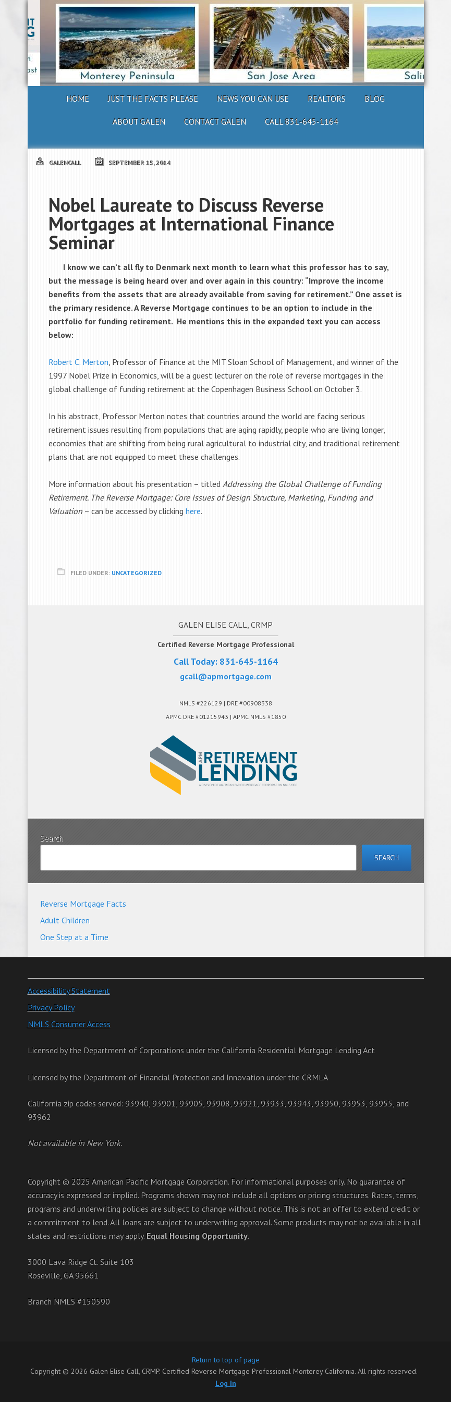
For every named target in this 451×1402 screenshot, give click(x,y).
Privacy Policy (51, 1007)
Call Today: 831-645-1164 (226, 661)
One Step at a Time (74, 937)
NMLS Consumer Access (69, 1024)
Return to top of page (226, 1359)
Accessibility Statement (69, 990)
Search (51, 838)
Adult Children (65, 920)
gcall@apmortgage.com (226, 676)
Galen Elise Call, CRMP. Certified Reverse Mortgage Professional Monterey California (226, 43)
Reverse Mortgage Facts (83, 903)
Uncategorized (137, 573)
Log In (225, 1383)
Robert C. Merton (78, 362)
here (193, 511)
